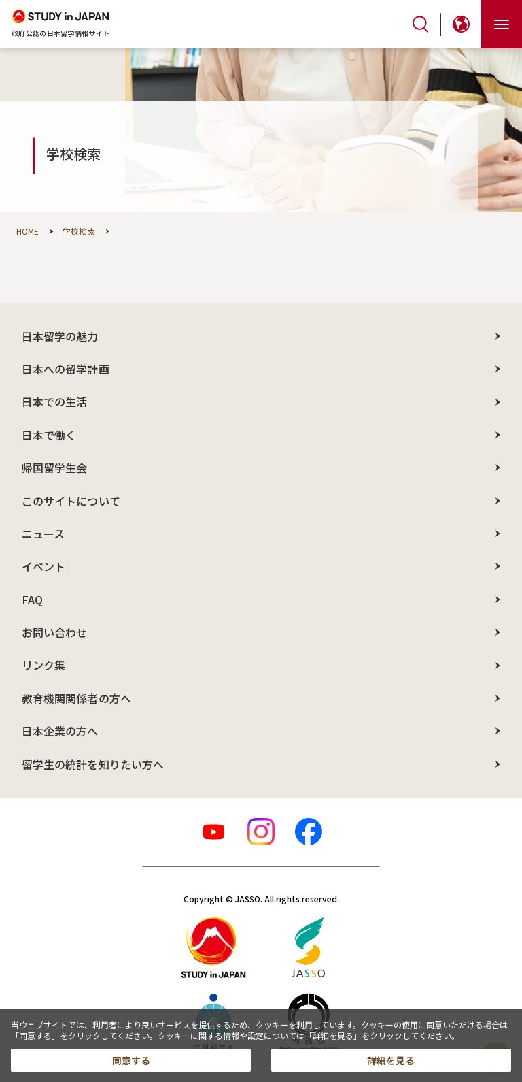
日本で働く (49, 435)
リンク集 (43, 665)
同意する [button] (131, 1060)
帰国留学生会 (54, 467)
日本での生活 (54, 401)
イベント (43, 566)
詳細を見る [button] (391, 1060)
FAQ (32, 599)
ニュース (43, 533)
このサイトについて (71, 501)
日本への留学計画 (65, 369)
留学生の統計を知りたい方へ (93, 764)
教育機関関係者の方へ (76, 698)
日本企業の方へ (60, 731)
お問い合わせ (54, 632)
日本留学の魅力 (60, 336)
